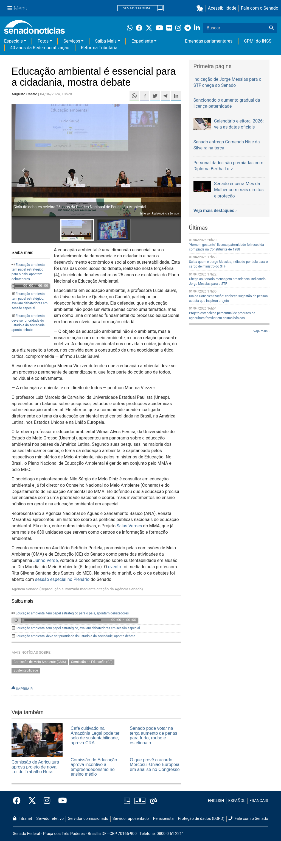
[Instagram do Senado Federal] (47, 801)
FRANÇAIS (258, 800)
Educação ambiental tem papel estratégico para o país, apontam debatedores (72, 613)
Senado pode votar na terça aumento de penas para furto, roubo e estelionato (153, 735)
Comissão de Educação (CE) (92, 662)
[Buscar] (271, 28)
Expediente (142, 41)
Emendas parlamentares (208, 41)
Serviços (71, 41)
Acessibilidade (222, 8)
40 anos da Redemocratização (39, 47)
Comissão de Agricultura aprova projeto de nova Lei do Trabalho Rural (35, 767)
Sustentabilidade (25, 670)
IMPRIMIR (22, 688)
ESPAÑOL (236, 800)
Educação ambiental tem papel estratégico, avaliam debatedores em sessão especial (78, 628)
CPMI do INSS (257, 41)
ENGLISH (216, 800)
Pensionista (163, 818)
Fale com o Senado (259, 8)
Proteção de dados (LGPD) (201, 818)
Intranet (22, 818)
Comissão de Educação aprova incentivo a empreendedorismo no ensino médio (94, 767)
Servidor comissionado (88, 818)
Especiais (13, 41)
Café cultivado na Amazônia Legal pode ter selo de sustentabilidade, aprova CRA (95, 735)
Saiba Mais (106, 41)
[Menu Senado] (17, 8)
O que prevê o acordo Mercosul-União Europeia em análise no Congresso (154, 765)
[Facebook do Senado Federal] (18, 801)
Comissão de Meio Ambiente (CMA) (39, 662)
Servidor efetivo (50, 818)
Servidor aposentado (131, 818)
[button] (201, 8)
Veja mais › (261, 331)
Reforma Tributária (99, 47)
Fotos (43, 41)
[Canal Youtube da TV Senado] (60, 801)
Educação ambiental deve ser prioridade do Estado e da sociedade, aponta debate (75, 636)
